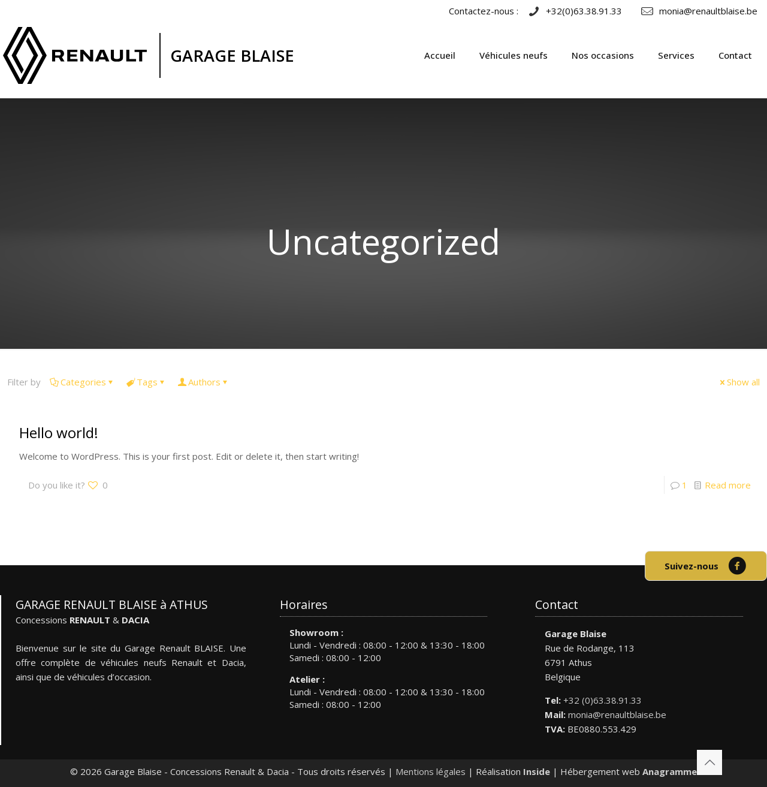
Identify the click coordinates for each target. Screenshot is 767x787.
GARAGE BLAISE (232, 55)
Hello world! (58, 432)
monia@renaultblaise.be (617, 714)
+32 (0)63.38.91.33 (602, 700)
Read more (728, 485)
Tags (146, 382)
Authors (203, 382)
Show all (739, 382)
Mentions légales (430, 771)
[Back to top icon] (709, 762)
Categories (82, 382)
